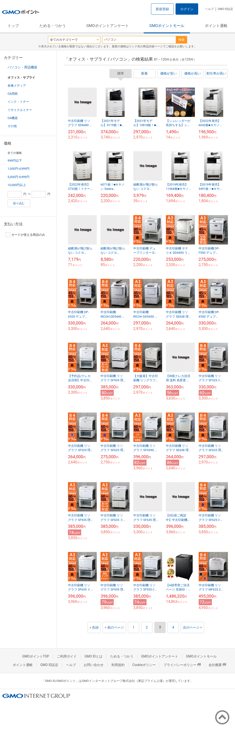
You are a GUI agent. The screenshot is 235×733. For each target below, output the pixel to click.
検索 (181, 39)
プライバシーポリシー (182, 665)
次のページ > (192, 627)
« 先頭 (94, 627)
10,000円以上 (17, 185)
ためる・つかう (52, 25)
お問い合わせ (94, 665)
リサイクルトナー (20, 110)
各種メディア (17, 85)
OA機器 (13, 118)
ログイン (186, 9)
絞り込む (19, 203)
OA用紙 (13, 93)
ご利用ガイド (67, 656)
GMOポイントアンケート (107, 25)
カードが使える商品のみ (25, 234)
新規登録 (162, 9)
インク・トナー (18, 101)
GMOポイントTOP (35, 656)
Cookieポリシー (144, 665)
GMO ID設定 (225, 9)
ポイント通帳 (216, 25)
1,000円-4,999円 (18, 168)
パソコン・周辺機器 (22, 67)
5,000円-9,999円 (18, 177)
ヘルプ (209, 9)
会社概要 (217, 665)
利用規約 (118, 665)
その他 (12, 126)
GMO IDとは (93, 656)
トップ (13, 25)
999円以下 (15, 160)
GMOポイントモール (166, 25)
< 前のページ (114, 627)
